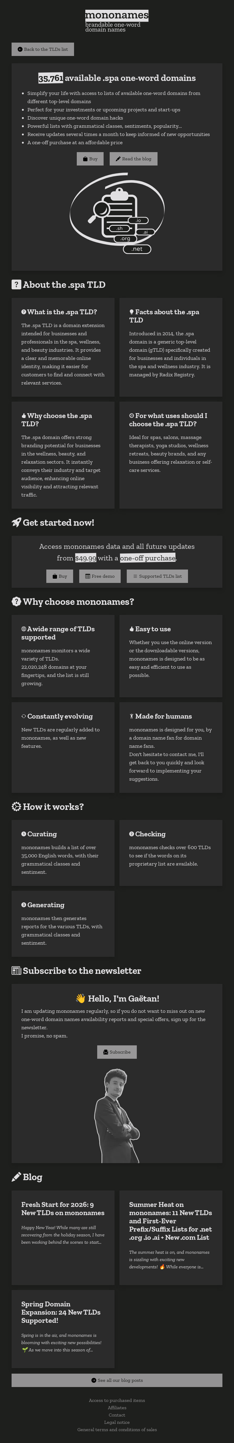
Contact (117, 1415)
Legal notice (117, 1422)
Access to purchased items (117, 1400)
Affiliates (117, 1407)
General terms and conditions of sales (117, 1429)
